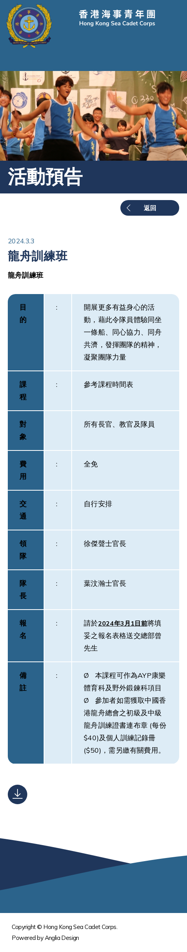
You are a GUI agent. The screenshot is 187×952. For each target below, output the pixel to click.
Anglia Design (62, 937)
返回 (150, 208)
